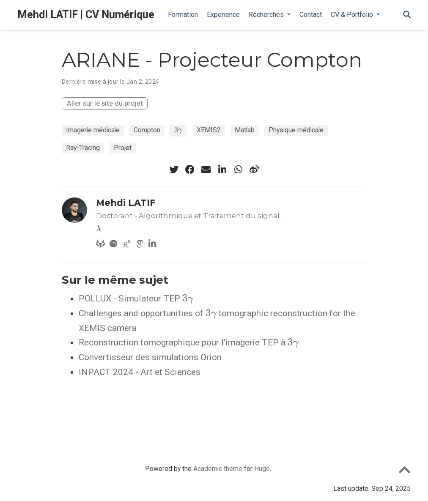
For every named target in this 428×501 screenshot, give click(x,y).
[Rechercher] (407, 15)
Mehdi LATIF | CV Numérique (85, 14)
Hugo (262, 469)
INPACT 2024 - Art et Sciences (139, 372)
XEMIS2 (209, 130)
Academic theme (217, 469)
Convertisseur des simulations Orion (150, 357)
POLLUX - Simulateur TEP (136, 298)
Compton (147, 130)
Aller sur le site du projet (105, 103)
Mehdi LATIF (126, 202)
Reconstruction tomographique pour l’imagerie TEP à (189, 342)
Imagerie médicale (93, 130)
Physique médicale (296, 130)
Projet (123, 148)
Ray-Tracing (83, 148)
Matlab (245, 130)
